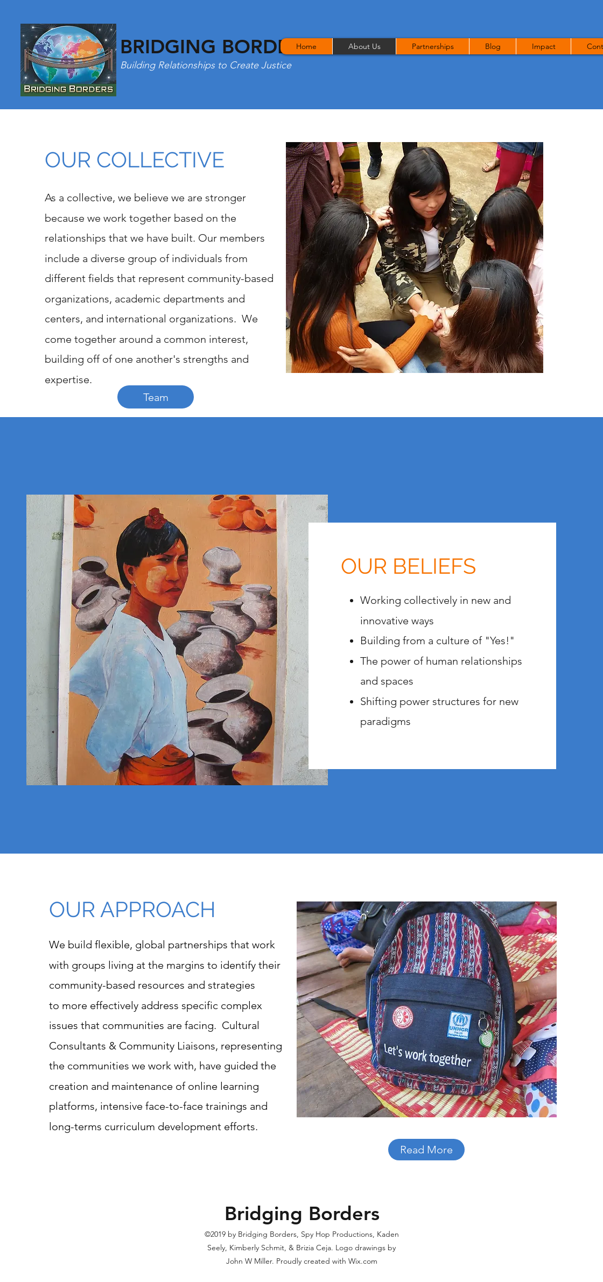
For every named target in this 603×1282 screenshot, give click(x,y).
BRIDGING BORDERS (216, 46)
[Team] (155, 396)
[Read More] (426, 1149)
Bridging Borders (302, 1213)
